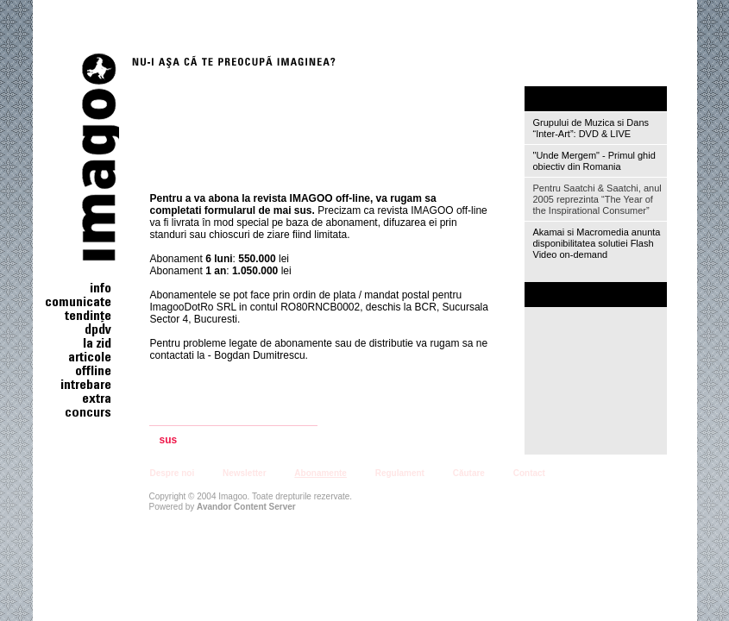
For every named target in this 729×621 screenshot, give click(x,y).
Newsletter (245, 473)
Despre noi (172, 473)
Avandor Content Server (246, 506)
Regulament (399, 473)
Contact (529, 473)
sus (169, 440)
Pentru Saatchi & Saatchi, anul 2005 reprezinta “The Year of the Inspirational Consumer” (597, 199)
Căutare (469, 473)
